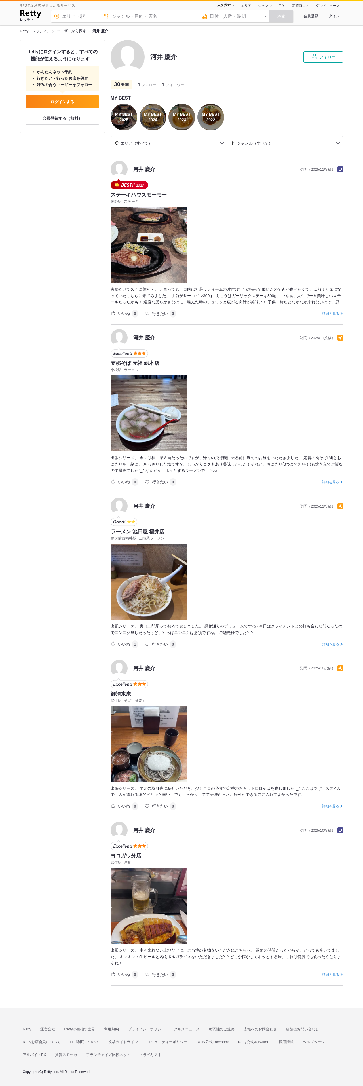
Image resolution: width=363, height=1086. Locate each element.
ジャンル (265, 6)
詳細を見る (330, 314)
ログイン (332, 16)
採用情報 (286, 1042)
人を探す (224, 5)
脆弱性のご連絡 (222, 1029)
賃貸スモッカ (66, 1055)
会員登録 (310, 16)
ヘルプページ (314, 1042)
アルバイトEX (34, 1055)
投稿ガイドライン (123, 1042)
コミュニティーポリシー (167, 1042)
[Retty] (30, 14)
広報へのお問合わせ (260, 1029)
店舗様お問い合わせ (302, 1029)
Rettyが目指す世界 (79, 1029)
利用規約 (111, 1029)
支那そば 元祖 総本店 (135, 363)
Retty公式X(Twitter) (254, 1042)
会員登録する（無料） (62, 118)
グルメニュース (328, 6)
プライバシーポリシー (146, 1029)
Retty (27, 1029)
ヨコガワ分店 (126, 856)
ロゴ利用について (84, 1042)
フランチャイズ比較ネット (108, 1055)
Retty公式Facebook (213, 1042)
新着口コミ (300, 6)
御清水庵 (121, 694)
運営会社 (47, 1029)
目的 (281, 6)
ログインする (62, 102)
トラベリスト (151, 1055)
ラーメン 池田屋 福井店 (137, 531)
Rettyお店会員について (42, 1042)
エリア (246, 6)
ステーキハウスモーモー (139, 195)
